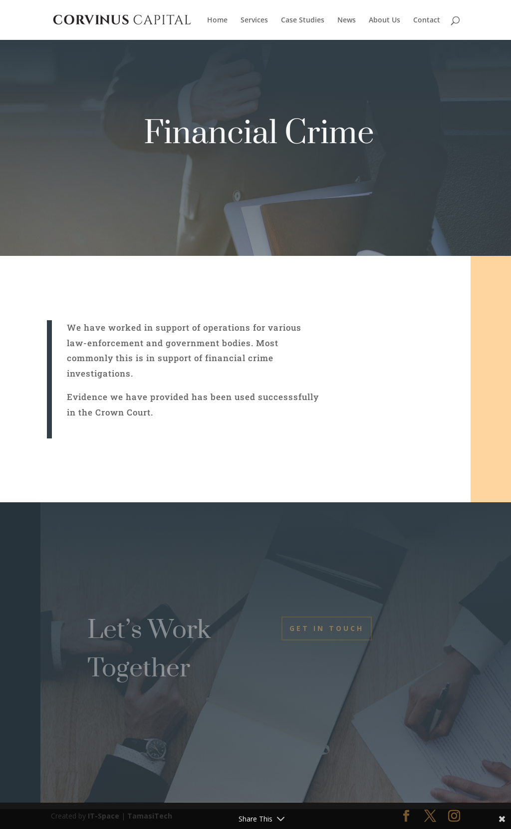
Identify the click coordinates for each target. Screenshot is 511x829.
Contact (426, 20)
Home (217, 20)
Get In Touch (326, 628)
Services (254, 20)
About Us (384, 20)
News (346, 20)
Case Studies (302, 20)
